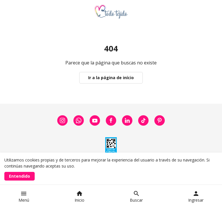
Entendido (19, 176)
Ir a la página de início (111, 77)
